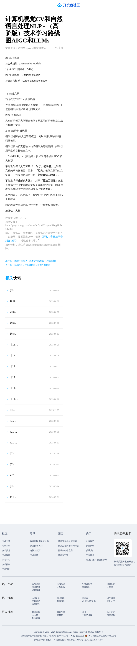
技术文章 (6, 541)
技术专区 (6, 569)
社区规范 (90, 541)
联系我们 (90, 550)
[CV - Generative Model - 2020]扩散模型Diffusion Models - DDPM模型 (14, 453)
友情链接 (90, 555)
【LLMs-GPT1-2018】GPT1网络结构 (14, 377)
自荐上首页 (35, 550)
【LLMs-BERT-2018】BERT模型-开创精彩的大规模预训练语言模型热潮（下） (14, 355)
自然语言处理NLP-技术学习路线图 (14, 301)
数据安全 (36, 611)
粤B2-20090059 (77, 636)
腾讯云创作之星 (65, 550)
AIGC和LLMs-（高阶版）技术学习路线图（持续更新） (14, 442)
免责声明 (90, 546)
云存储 (110, 587)
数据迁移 (36, 618)
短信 (84, 611)
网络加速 (36, 587)
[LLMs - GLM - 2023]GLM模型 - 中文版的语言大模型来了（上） (14, 290)
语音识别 (36, 604)
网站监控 (111, 615)
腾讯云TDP (63, 555)
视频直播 (36, 590)
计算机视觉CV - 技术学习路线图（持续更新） (14, 323)
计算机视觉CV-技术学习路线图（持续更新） (14, 333)
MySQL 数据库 (89, 601)
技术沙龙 (6, 550)
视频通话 (36, 601)
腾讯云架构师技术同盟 (68, 546)
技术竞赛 (34, 555)
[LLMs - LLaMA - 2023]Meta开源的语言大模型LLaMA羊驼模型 (14, 410)
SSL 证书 (111, 601)
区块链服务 (87, 584)
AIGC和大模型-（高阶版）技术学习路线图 (14, 475)
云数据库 (61, 587)
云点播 (35, 615)
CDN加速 (111, 598)
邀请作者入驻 (36, 546)
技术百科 (6, 564)
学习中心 (6, 560)
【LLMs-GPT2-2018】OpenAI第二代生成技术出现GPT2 (14, 366)
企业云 (85, 598)
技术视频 (6, 555)
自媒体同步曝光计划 (39, 541)
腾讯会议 (61, 598)
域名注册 (36, 584)
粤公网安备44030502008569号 (102, 636)
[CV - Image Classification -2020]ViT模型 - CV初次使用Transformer (14, 421)
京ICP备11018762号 (94, 640)
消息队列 (111, 584)
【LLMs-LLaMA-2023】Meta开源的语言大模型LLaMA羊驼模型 (14, 388)
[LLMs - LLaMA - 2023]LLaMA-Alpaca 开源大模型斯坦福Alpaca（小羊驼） (14, 486)
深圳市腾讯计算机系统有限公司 (36, 636)
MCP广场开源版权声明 (96, 560)
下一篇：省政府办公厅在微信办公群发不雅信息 (27, 265)
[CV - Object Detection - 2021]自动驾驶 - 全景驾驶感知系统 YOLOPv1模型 (14, 464)
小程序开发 (87, 615)
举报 (59, 47)
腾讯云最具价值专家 (67, 541)
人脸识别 (36, 598)
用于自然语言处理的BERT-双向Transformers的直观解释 (14, 497)
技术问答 (6, 546)
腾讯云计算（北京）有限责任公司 (50, 640)
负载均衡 (61, 611)
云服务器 (61, 584)
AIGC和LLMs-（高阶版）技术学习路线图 (14, 431)
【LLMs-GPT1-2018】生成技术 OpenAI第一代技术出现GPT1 (14, 399)
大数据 (60, 615)
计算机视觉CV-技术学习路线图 (14, 312)
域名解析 (86, 587)
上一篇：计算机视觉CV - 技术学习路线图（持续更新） (31, 260)
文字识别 (111, 611)
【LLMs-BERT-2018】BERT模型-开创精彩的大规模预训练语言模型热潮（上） (14, 344)
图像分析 (61, 601)
